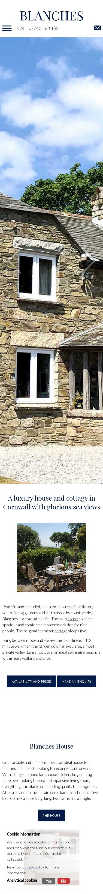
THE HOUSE (52, 815)
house (72, 618)
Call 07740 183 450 (37, 28)
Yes (48, 881)
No (63, 881)
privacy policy (33, 867)
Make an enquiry (76, 681)
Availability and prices (32, 681)
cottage (61, 630)
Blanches (52, 15)
